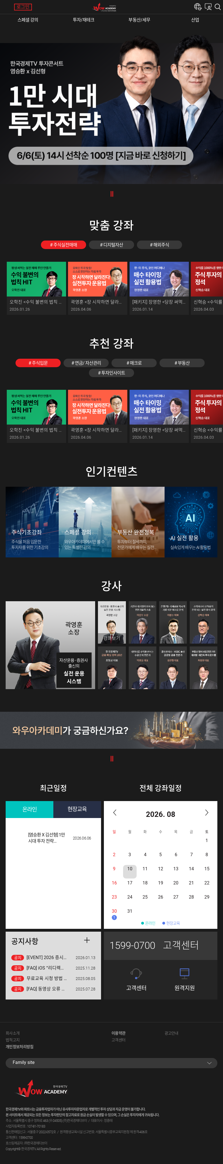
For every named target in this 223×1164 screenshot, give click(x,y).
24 (129, 897)
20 (175, 883)
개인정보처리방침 (19, 1046)
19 (160, 883)
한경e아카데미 (198, 6)
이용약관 (118, 1033)
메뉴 (7, 7)
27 (175, 897)
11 (145, 868)
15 (206, 868)
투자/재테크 (84, 20)
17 (129, 883)
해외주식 (161, 245)
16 (114, 883)
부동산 (184, 363)
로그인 (23, 7)
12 (160, 868)
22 (206, 883)
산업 (195, 20)
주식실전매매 (65, 245)
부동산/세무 (139, 20)
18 (145, 883)
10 (129, 868)
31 (129, 911)
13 (175, 868)
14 (191, 868)
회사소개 (12, 1033)
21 (191, 883)
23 (114, 897)
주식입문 (40, 363)
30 (114, 914)
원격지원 (184, 988)
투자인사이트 (113, 373)
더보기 (87, 940)
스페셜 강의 (28, 20)
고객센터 (136, 988)
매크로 (136, 363)
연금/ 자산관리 (88, 363)
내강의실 (208, 6)
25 (145, 897)
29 (206, 897)
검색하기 (219, 6)
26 (160, 897)
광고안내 (171, 1033)
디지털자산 (113, 245)
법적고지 (12, 1040)
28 (191, 897)
